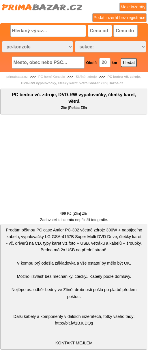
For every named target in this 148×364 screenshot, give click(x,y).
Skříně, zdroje (86, 77)
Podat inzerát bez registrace (119, 17)
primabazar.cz (16, 77)
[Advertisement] (74, 158)
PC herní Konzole (51, 77)
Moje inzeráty (133, 7)
